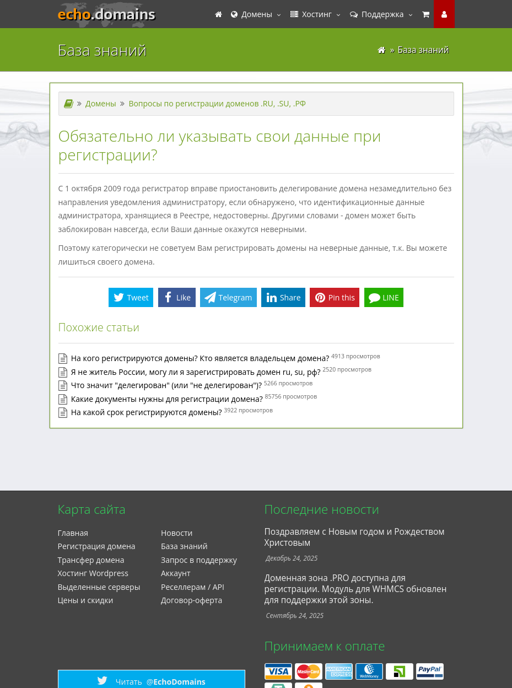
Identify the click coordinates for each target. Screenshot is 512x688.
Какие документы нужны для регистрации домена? (167, 399)
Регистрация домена (97, 546)
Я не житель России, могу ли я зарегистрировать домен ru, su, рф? (196, 372)
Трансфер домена (91, 560)
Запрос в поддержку (199, 560)
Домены (251, 14)
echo (106, 14)
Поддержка (377, 14)
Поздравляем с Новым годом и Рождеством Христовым (355, 537)
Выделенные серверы (99, 587)
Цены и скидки (86, 600)
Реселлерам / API (192, 587)
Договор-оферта (191, 600)
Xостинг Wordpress (93, 573)
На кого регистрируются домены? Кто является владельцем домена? (200, 358)
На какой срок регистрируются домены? (146, 412)
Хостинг (311, 14)
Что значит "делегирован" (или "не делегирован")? (166, 385)
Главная (73, 533)
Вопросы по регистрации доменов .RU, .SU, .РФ (217, 103)
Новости (176, 533)
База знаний (184, 546)
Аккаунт (176, 573)
